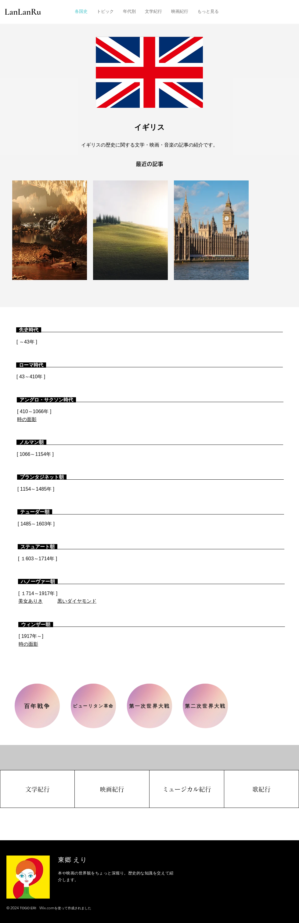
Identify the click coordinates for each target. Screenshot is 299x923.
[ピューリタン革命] (93, 706)
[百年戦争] (37, 706)
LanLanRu (23, 11)
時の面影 (27, 419)
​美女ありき (30, 601)
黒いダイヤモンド (76, 601)
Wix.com (46, 908)
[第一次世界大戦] (149, 706)
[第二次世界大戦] (205, 706)
